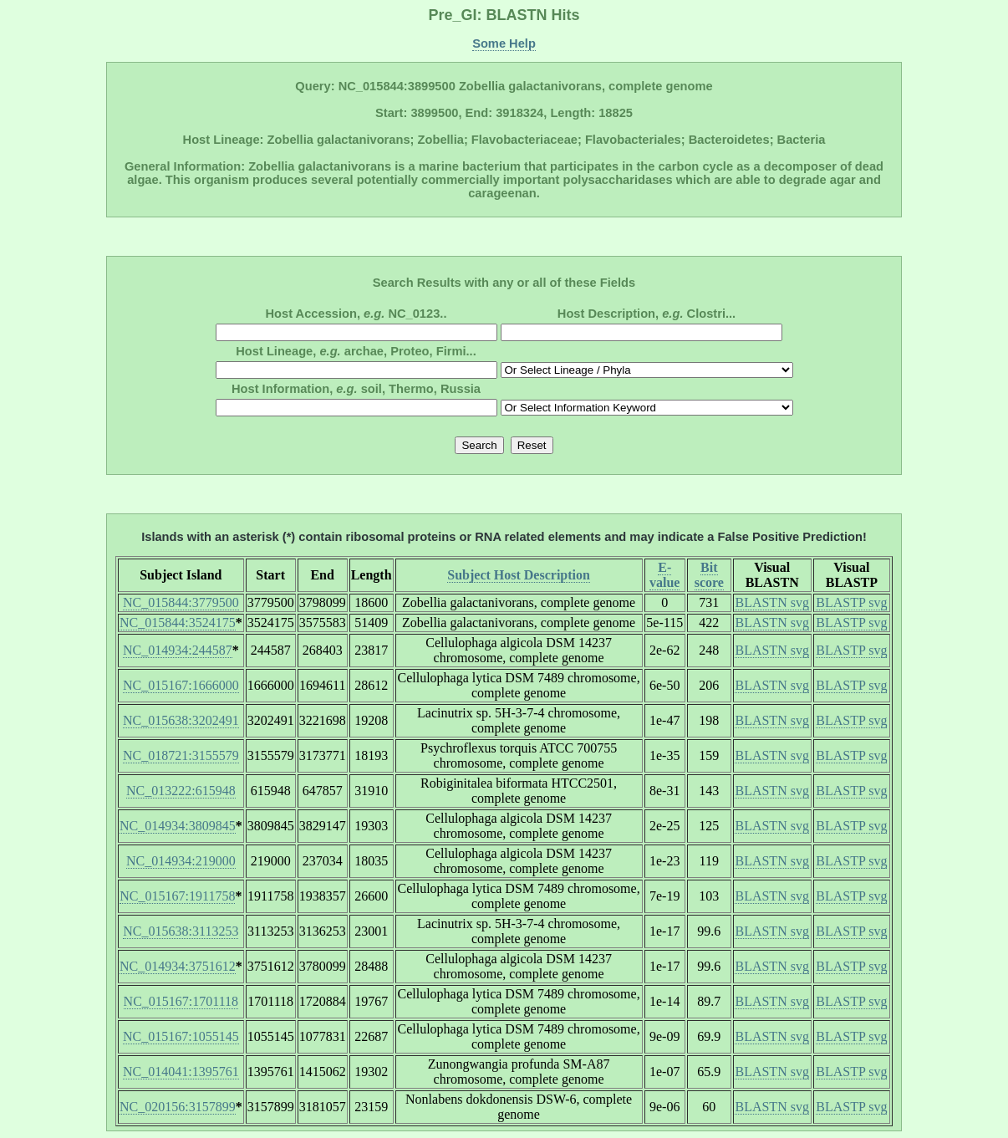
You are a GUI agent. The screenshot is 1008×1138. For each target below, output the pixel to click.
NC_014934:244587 (177, 650)
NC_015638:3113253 (180, 931)
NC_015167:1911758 (177, 896)
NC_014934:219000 (181, 861)
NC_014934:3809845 (178, 826)
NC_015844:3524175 (178, 622)
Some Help (504, 43)
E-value (664, 574)
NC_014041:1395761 (181, 1071)
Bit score (709, 574)
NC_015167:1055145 (181, 1036)
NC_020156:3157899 (178, 1107)
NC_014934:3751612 (178, 966)
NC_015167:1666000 (181, 685)
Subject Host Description (518, 575)
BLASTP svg (851, 602)
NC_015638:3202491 (181, 720)
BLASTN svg (771, 602)
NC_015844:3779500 (181, 602)
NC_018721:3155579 (181, 755)
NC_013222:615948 (181, 790)
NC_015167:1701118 (181, 1001)
